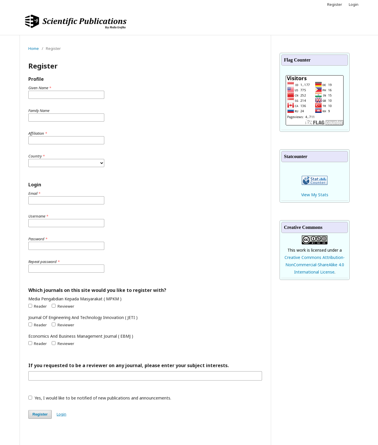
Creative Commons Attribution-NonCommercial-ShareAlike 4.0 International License (315, 265)
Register (334, 4)
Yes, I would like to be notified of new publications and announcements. (99, 398)
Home (33, 48)
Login (353, 4)
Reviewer (63, 306)
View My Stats (314, 194)
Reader (37, 306)
